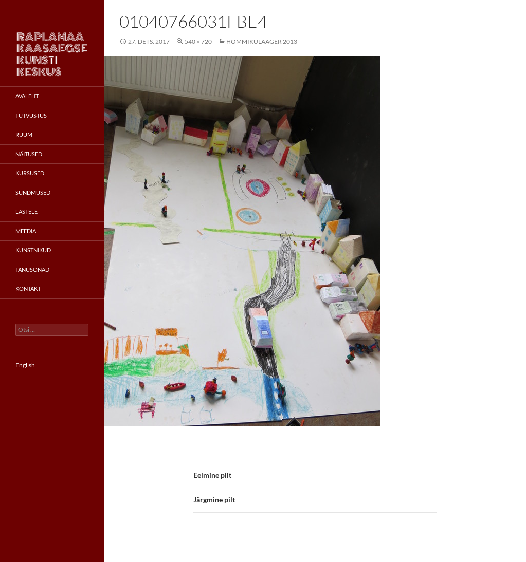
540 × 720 (198, 41)
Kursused (29, 173)
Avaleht (27, 95)
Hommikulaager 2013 (261, 41)
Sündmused (32, 192)
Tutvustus (31, 115)
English (25, 365)
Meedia (25, 231)
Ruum (23, 134)
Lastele (26, 211)
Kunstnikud (33, 250)
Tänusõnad (32, 269)
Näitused (28, 154)
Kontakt (28, 288)
